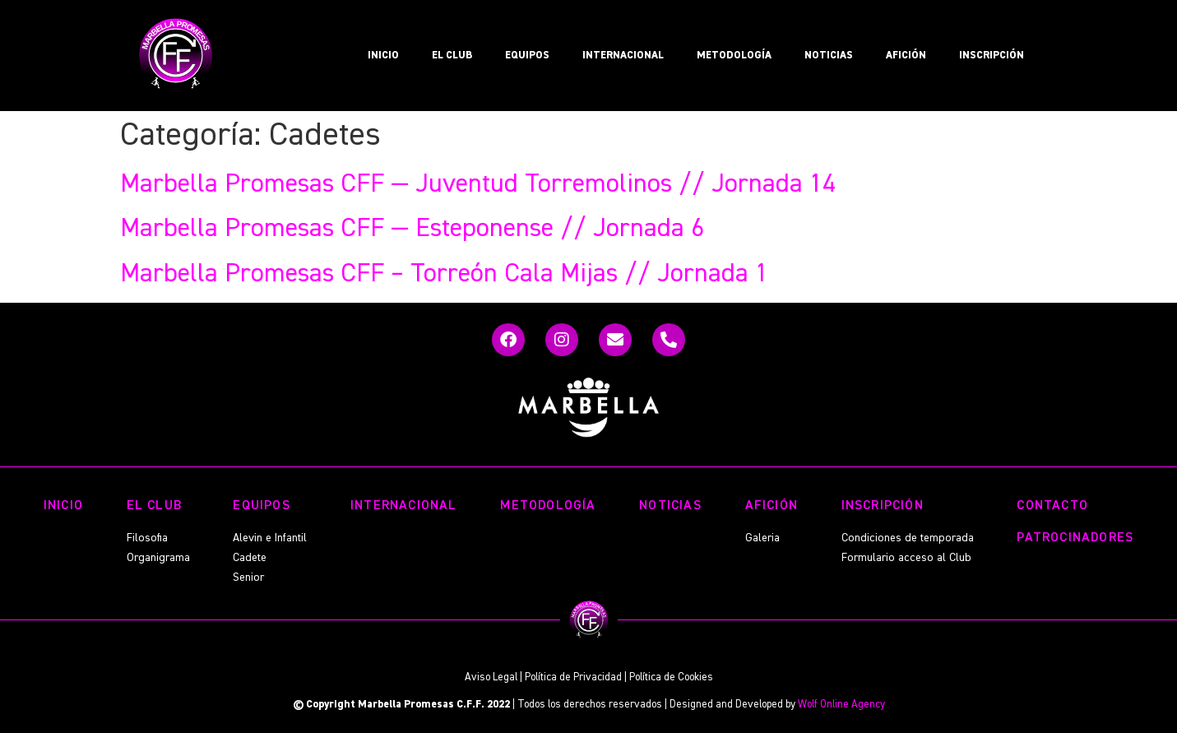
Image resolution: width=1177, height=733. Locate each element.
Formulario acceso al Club (906, 558)
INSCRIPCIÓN (991, 55)
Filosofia (147, 538)
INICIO (383, 55)
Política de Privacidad (573, 677)
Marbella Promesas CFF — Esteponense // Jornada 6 (412, 229)
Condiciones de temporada (907, 538)
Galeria (762, 538)
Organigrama (158, 558)
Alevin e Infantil (270, 538)
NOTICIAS (828, 55)
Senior (248, 577)
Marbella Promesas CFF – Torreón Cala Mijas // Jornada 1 (444, 274)
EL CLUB (452, 55)
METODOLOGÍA (734, 55)
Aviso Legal (491, 677)
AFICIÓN (906, 55)
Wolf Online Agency (841, 704)
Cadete (249, 558)
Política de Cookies (671, 677)
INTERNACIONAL (623, 55)
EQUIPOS (527, 55)
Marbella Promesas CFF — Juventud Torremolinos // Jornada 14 (478, 184)
